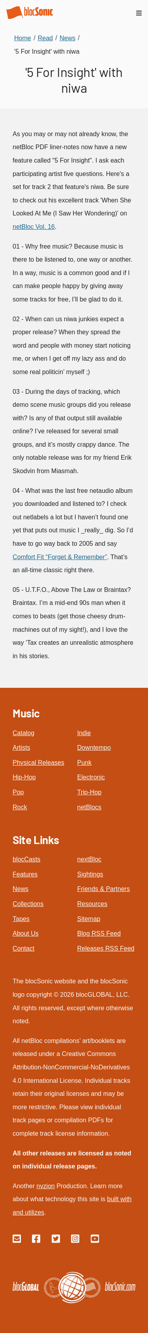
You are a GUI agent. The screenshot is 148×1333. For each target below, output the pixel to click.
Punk (84, 762)
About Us (26, 933)
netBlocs (89, 807)
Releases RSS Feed (106, 948)
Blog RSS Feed (99, 933)
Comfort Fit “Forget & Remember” (60, 557)
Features (25, 874)
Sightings (90, 874)
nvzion (45, 1186)
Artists (21, 747)
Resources (92, 904)
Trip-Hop (89, 792)
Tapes (21, 919)
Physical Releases (38, 762)
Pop (18, 792)
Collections (28, 904)
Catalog (23, 733)
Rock (20, 807)
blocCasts (26, 859)
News (20, 889)
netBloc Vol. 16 (34, 226)
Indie (84, 733)
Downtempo (94, 747)
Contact (23, 948)
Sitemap (89, 919)
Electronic (91, 777)
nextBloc (89, 859)
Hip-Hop (24, 777)
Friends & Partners (103, 889)
